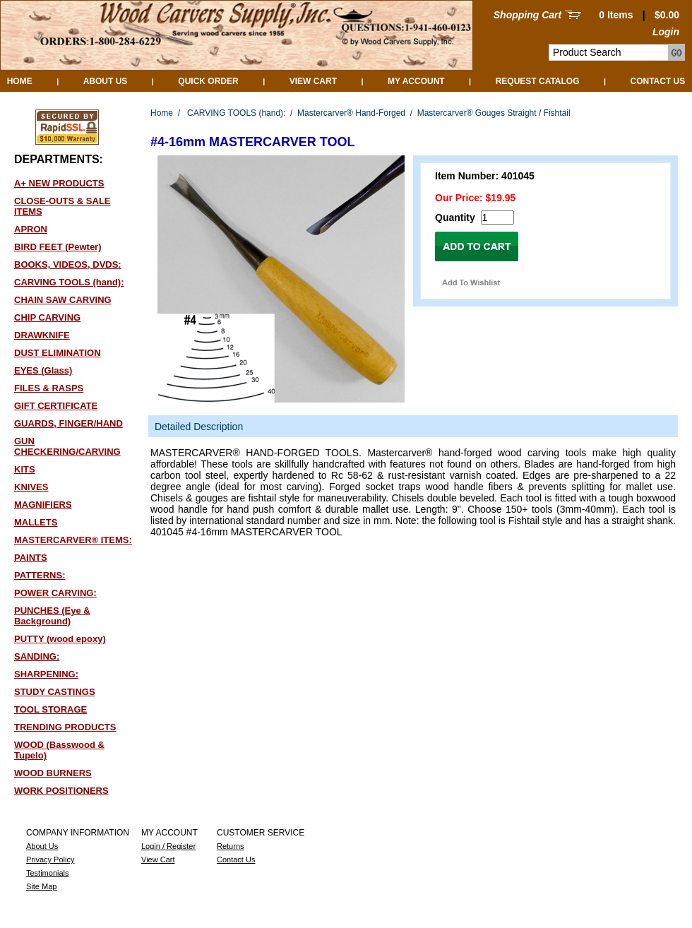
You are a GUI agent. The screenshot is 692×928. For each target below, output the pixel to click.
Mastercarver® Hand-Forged (351, 113)
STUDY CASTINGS (54, 691)
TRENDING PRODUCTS (65, 727)
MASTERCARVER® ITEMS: (73, 540)
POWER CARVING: (55, 593)
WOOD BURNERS (53, 773)
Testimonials (47, 873)
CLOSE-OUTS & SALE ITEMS (62, 206)
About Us (105, 81)
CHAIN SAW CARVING (63, 300)
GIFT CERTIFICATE (55, 405)
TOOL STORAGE (50, 709)
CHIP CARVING (47, 317)
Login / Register (168, 846)
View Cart (313, 81)
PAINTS (30, 557)
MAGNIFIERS (43, 504)
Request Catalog (538, 81)
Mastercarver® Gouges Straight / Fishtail (494, 113)
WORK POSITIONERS (61, 790)
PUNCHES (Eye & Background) (52, 615)
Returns (230, 846)
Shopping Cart (527, 14)
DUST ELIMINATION (57, 352)
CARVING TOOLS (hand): (69, 282)
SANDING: (36, 656)
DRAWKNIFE (42, 335)
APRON (30, 229)
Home (19, 81)
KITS (24, 469)
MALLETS (35, 522)
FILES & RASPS (48, 388)
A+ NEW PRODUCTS (59, 183)
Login (665, 31)
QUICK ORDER (208, 81)
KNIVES (31, 487)
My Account (416, 81)
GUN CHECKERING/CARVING (67, 446)
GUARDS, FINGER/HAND (68, 423)
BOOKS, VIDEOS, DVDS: (67, 264)
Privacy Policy (50, 859)
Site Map (41, 886)
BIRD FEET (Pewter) (58, 247)
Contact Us (658, 81)
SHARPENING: (46, 674)
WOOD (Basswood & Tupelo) (59, 750)
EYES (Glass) (43, 370)
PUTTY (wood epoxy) (60, 638)
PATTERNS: (39, 575)
